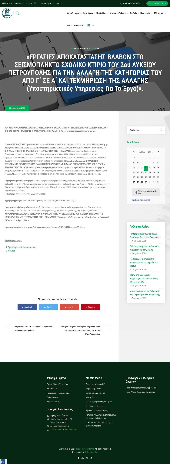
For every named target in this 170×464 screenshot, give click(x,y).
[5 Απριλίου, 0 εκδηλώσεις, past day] (158, 163)
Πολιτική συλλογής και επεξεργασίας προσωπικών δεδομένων (101, 416)
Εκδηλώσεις (52, 388)
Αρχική (70, 13)
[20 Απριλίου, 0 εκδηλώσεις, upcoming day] (134, 178)
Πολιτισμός (145, 13)
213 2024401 (56, 429)
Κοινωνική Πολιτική (118, 13)
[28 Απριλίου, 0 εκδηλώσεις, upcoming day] (138, 183)
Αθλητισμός (159, 13)
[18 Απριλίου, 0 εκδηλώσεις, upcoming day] (154, 173)
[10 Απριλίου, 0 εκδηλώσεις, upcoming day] (150, 168)
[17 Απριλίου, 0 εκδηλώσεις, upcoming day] (150, 173)
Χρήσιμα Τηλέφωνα (93, 388)
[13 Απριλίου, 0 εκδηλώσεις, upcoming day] (134, 173)
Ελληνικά (88, 25)
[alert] (146, 192)
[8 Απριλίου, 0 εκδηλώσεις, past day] (142, 168)
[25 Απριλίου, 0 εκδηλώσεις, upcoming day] (154, 178)
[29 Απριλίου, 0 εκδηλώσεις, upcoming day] (142, 183)
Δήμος (77, 13)
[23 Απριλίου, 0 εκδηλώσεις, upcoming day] (146, 178)
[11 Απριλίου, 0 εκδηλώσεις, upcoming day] (154, 168)
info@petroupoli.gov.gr (52, 3)
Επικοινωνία (79, 25)
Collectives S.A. (91, 452)
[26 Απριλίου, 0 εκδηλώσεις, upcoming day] (158, 178)
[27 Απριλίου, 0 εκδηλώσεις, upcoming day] (134, 183)
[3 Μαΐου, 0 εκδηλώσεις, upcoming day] (158, 183)
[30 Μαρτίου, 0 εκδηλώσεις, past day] (134, 163)
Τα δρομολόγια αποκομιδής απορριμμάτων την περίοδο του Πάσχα (144, 262)
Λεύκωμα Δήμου (53, 402)
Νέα (68, 25)
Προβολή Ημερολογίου (141, 200)
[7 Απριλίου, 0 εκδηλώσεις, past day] (138, 168)
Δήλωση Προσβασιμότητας (97, 410)
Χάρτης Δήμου (91, 397)
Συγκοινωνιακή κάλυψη (95, 393)
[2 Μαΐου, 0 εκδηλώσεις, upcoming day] (154, 183)
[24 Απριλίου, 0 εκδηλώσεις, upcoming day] (150, 178)
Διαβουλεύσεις (53, 397)
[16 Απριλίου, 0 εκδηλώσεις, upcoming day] (146, 173)
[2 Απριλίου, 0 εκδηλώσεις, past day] (146, 163)
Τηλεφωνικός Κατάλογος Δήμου (99, 402)
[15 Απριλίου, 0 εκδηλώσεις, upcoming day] (142, 173)
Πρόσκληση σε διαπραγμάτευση (22, 247)
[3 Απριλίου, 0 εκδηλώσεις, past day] (150, 163)
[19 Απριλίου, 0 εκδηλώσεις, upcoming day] (158, 173)
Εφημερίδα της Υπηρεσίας (57, 384)
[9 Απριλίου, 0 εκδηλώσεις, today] (146, 168)
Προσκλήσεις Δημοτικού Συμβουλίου (141, 388)
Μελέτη (11, 250)
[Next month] (158, 152)
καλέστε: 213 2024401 (130, 3)
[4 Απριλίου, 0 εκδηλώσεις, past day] (154, 163)
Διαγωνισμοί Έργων (81, 49)
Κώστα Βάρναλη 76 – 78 (61, 419)
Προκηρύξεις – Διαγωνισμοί (58, 393)
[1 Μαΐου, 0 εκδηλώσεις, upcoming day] (150, 183)
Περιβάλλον (101, 13)
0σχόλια (95, 49)
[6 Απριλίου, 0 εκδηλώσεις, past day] (134, 168)
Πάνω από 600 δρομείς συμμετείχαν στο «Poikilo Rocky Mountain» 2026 (144, 278)
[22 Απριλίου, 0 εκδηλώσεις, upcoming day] (142, 178)
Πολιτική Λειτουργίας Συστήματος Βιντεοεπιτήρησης (100, 424)
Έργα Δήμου (88, 13)
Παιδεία (133, 13)
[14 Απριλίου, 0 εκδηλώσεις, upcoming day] (138, 173)
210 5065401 (70, 429)
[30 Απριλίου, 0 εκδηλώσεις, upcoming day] (146, 183)
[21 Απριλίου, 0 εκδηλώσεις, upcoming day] (138, 178)
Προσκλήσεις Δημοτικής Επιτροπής (140, 392)
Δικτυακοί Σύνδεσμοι (94, 406)
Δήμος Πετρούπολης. (85, 449)
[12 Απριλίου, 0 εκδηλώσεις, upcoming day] (158, 168)
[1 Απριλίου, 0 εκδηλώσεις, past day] (142, 163)
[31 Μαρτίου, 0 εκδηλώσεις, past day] (138, 163)
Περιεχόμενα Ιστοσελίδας (96, 384)
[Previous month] (133, 152)
